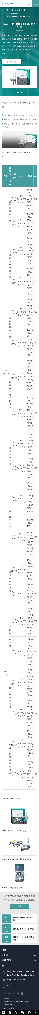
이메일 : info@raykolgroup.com (19, 900)
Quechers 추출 (13, 13)
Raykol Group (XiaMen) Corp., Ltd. (17, 1001)
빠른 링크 (6, 960)
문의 (19, 906)
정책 (12, 1008)
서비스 (5, 955)
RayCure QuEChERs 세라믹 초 (17, 859)
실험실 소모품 (20, 10)
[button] (18, 92)
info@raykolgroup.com (13, 980)
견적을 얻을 (12, 61)
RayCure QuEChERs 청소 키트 (18, 16)
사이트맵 (7, 1008)
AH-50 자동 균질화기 (12, 887)
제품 (11, 10)
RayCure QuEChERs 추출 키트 (17, 830)
